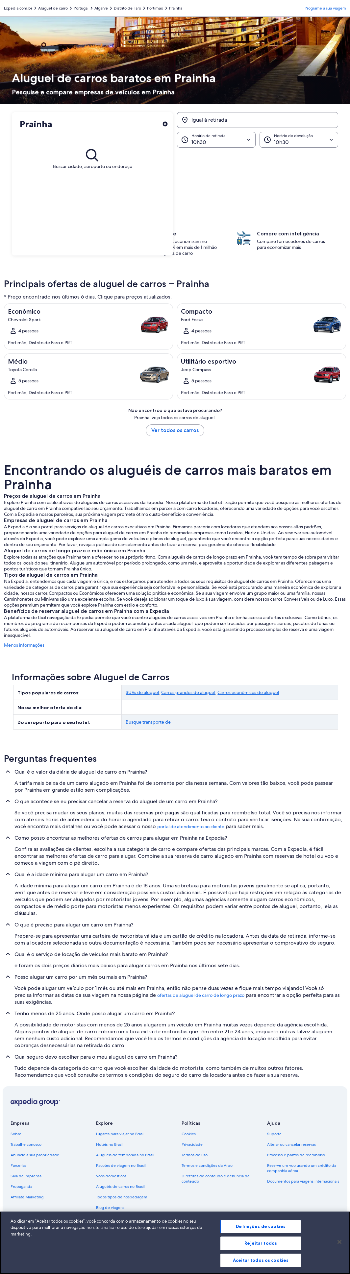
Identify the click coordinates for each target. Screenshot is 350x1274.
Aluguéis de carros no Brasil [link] (120, 1186)
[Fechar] (339, 1253)
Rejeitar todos (260, 1254)
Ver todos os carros (175, 430)
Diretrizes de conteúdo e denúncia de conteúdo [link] (216, 1178)
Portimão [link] (155, 8)
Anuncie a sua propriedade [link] (35, 1155)
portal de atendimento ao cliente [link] (190, 826)
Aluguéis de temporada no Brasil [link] (125, 1155)
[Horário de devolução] (299, 140)
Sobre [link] (16, 1134)
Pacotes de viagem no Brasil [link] (121, 1165)
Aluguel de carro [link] (53, 8)
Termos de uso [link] (195, 1155)
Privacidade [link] (192, 1144)
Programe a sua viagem (325, 8)
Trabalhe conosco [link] (26, 1144)
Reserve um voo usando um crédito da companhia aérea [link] (301, 1168)
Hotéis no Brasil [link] (109, 1144)
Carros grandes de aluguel (188, 692)
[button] (175, 180)
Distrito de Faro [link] (127, 8)
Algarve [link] (101, 8)
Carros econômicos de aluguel (248, 692)
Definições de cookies (261, 1237)
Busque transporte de (148, 722)
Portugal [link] (81, 8)
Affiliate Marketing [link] (27, 1197)
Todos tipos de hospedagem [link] (121, 1197)
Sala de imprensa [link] (26, 1176)
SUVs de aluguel (142, 692)
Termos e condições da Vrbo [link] (207, 1165)
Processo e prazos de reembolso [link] (296, 1155)
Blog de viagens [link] (110, 1207)
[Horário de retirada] (216, 140)
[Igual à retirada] (257, 120)
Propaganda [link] (21, 1186)
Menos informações (24, 645)
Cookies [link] (189, 1134)
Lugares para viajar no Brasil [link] (120, 1134)
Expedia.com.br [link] (18, 8)
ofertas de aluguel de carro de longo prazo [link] (200, 995)
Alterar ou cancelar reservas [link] (291, 1144)
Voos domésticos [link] (111, 1176)
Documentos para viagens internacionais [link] (303, 1181)
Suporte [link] (274, 1134)
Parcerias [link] (18, 1165)
